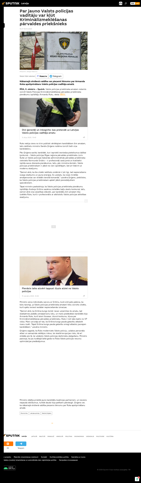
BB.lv (62, 94)
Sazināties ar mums (78, 457)
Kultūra (110, 436)
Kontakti (44, 457)
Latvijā (34, 436)
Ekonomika (24, 413)
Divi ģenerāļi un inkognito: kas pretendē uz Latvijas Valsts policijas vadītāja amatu (50, 131)
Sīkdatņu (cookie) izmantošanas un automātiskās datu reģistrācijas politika (29, 460)
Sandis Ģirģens (46, 413)
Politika (68, 436)
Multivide (100, 436)
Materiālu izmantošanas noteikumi (26, 457)
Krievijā (59, 436)
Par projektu (6, 457)
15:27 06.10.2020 (26, 29)
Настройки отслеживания (68, 460)
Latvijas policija (34, 413)
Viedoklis (90, 436)
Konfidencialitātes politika (59, 457)
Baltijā (42, 436)
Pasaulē (50, 436)
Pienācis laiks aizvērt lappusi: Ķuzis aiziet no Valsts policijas (50, 290)
